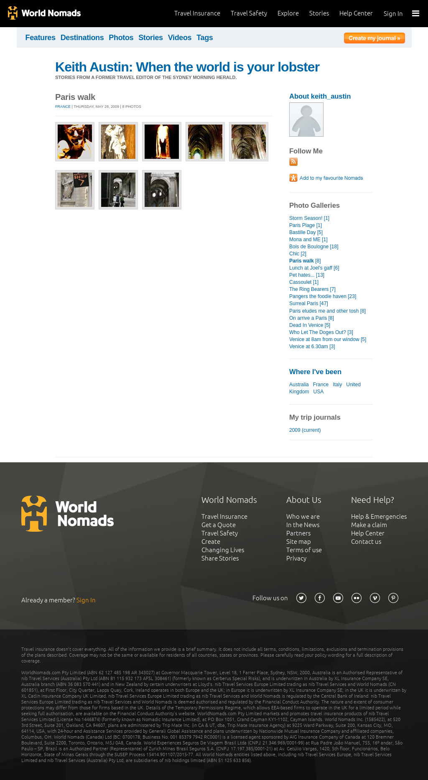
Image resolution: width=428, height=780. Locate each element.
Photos (121, 37)
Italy (337, 384)
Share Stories (220, 558)
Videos (180, 37)
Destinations (82, 37)
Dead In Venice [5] (309, 325)
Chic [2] (297, 254)
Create (210, 541)
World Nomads (44, 13)
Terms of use (304, 549)
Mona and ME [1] (308, 239)
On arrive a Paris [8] (311, 318)
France (63, 107)
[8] (305, 261)
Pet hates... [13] (306, 275)
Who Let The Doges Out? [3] (321, 332)
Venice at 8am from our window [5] (327, 339)
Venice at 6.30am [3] (312, 346)
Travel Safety (249, 13)
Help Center (356, 13)
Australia (299, 384)
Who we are (303, 516)
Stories (319, 13)
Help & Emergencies (379, 516)
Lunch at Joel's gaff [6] (314, 268)
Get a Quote (218, 524)
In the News (302, 524)
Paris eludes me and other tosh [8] (327, 311)
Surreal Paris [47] (308, 303)
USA (318, 392)
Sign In (393, 13)
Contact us (366, 541)
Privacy (296, 558)
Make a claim (369, 524)
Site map (298, 541)
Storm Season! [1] (309, 218)
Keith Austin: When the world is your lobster (187, 66)
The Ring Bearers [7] (312, 289)
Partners (298, 533)
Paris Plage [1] (305, 225)
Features (40, 37)
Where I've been (315, 372)
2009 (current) (305, 430)
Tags (204, 37)
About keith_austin (320, 96)
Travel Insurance (197, 13)
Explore (288, 13)
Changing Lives (222, 549)
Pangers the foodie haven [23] (322, 296)
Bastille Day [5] (306, 232)
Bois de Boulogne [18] (314, 247)
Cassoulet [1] (303, 282)
